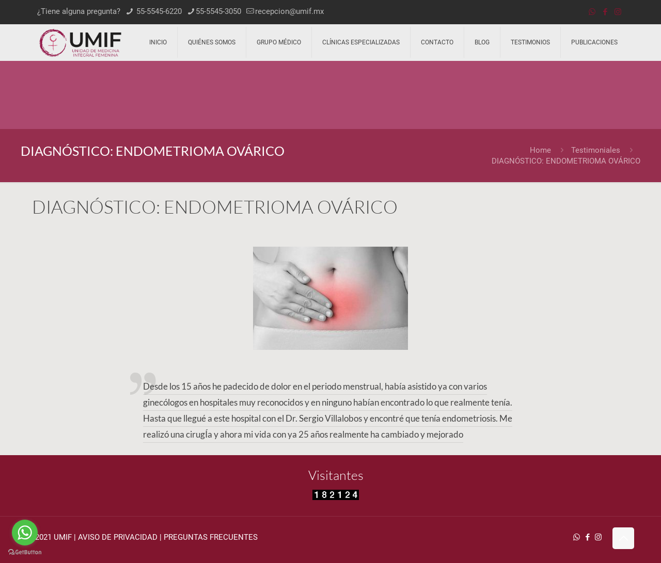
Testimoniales (595, 150)
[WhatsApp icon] (592, 12)
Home (540, 150)
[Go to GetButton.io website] (24, 552)
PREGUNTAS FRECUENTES (211, 537)
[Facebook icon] (605, 12)
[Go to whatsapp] (25, 532)
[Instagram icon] (618, 12)
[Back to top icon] (623, 538)
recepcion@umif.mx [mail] (289, 11)
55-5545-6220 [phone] (158, 11)
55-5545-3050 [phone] (218, 11)
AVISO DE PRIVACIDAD (118, 537)
